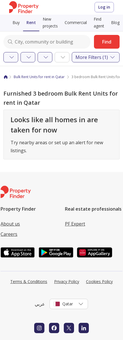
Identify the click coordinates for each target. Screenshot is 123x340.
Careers (9, 234)
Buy (16, 22)
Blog (115, 22)
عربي (40, 304)
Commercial (76, 22)
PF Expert (75, 224)
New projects (50, 22)
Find (106, 42)
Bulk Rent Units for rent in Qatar (39, 76)
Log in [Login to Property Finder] (104, 7)
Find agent (99, 22)
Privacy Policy (66, 281)
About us (10, 224)
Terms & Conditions (28, 281)
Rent (31, 22)
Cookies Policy (99, 281)
